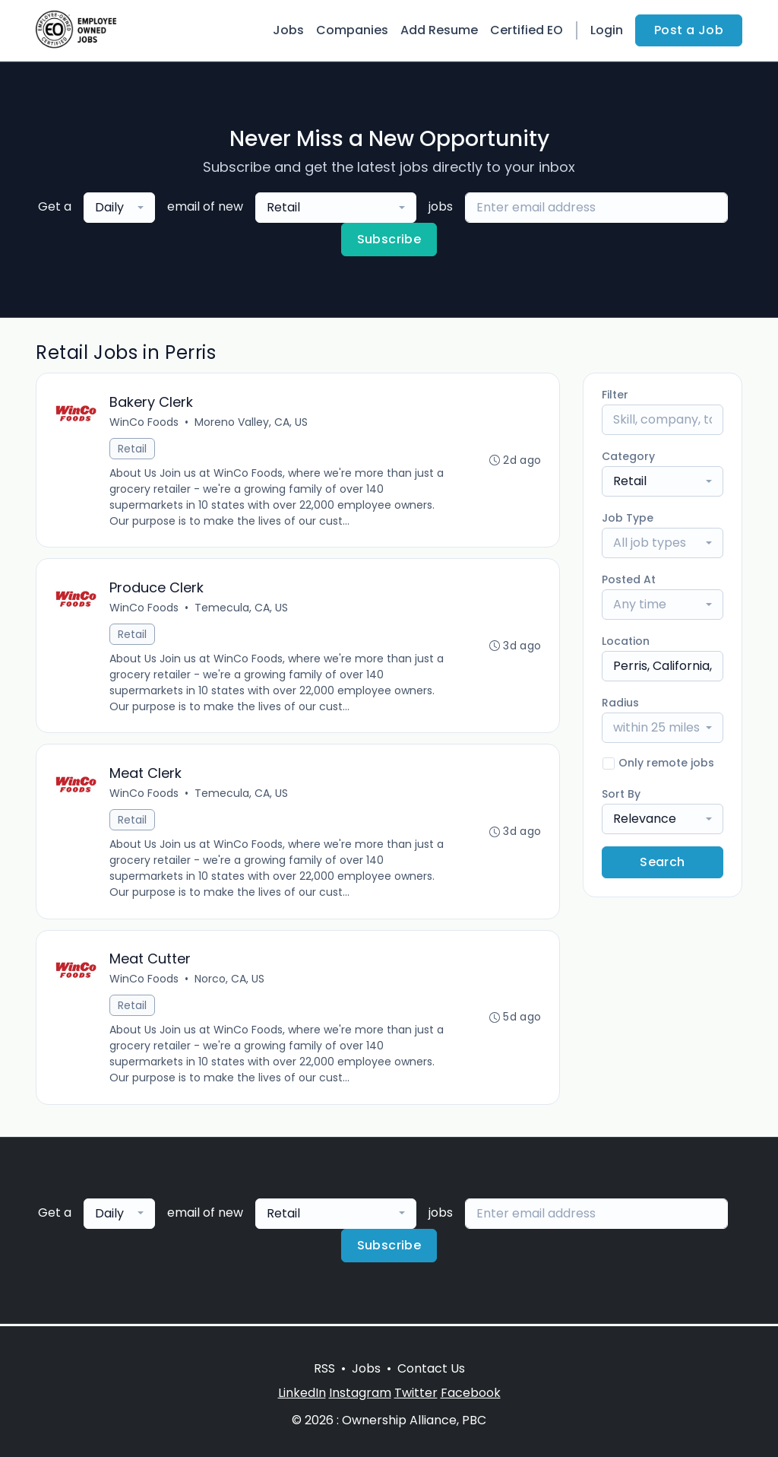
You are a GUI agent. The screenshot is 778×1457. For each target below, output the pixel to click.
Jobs (288, 30)
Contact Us (431, 1368)
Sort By (621, 794)
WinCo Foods (144, 422)
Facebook (471, 1392)
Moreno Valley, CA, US (251, 422)
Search (662, 862)
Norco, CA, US (229, 981)
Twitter (416, 1392)
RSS (324, 1368)
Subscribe (389, 239)
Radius (620, 702)
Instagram (360, 1392)
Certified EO (526, 30)
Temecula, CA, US (241, 608)
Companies (352, 30)
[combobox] (119, 207)
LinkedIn (302, 1392)
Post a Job (688, 30)
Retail (132, 448)
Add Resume (439, 30)
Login (606, 30)
